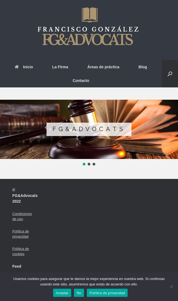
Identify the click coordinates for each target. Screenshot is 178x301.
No (79, 293)
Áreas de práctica (103, 67)
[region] (89, 133)
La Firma (60, 67)
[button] (170, 73)
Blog (143, 67)
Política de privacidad (107, 293)
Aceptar (62, 293)
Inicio (24, 67)
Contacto (81, 80)
